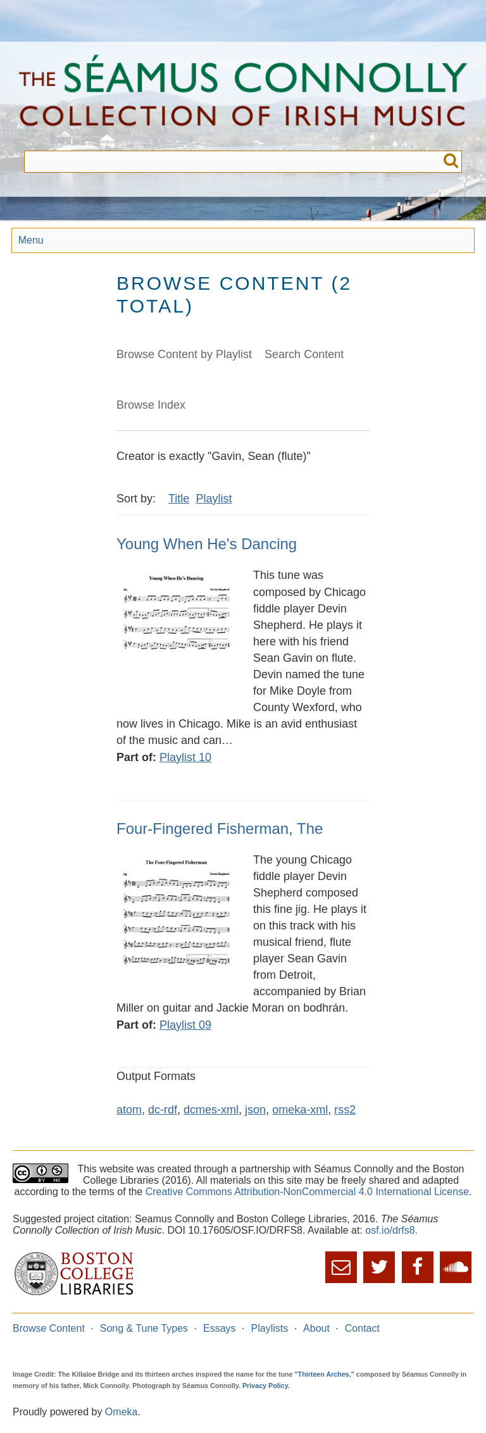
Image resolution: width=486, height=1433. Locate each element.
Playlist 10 (185, 757)
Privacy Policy (265, 1385)
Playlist (214, 498)
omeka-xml (300, 1109)
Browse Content (49, 1328)
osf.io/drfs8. (391, 1230)
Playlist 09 (185, 1025)
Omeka (121, 1411)
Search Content (304, 354)
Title (178, 498)
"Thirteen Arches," (324, 1374)
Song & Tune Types (144, 1328)
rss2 (345, 1109)
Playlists (270, 1328)
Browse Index (150, 405)
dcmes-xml (211, 1109)
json (255, 1109)
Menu (31, 240)
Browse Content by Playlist (184, 354)
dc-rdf (162, 1109)
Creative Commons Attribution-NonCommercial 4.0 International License (307, 1191)
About (316, 1328)
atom (129, 1109)
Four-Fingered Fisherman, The (219, 828)
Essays (219, 1328)
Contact (362, 1328)
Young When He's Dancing (206, 543)
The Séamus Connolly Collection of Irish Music (243, 96)
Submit (451, 162)
